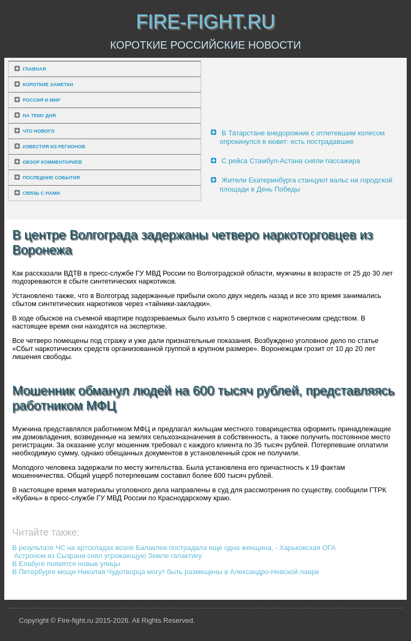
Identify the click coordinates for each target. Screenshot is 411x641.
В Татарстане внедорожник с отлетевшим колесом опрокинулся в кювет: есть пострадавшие (301, 137)
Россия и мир (41, 100)
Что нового (38, 131)
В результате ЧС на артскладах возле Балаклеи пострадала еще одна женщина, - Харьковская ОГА (174, 548)
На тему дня (39, 115)
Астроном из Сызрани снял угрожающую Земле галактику (108, 556)
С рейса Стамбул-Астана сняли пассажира (291, 161)
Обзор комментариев (52, 162)
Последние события (51, 177)
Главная (34, 69)
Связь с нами (41, 193)
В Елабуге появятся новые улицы (66, 564)
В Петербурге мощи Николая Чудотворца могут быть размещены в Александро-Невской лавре (165, 572)
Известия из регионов (53, 146)
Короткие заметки (47, 84)
